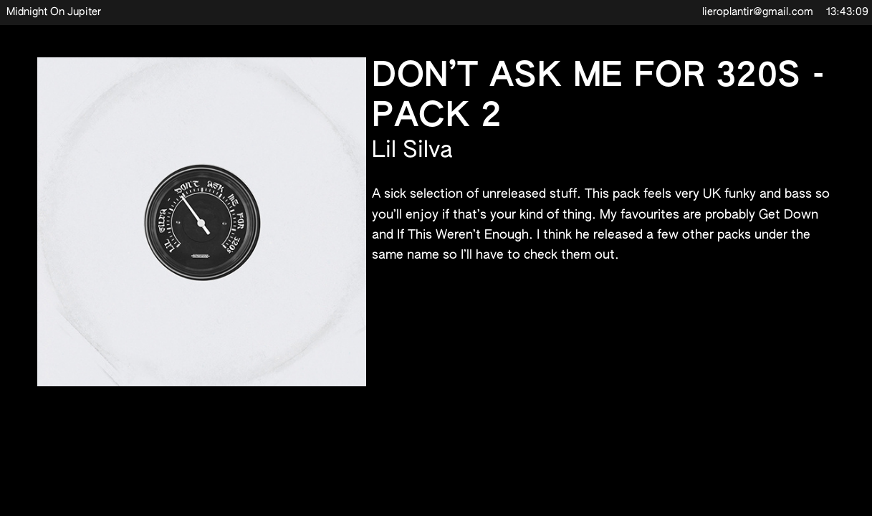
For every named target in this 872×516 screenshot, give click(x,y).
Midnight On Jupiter (53, 12)
